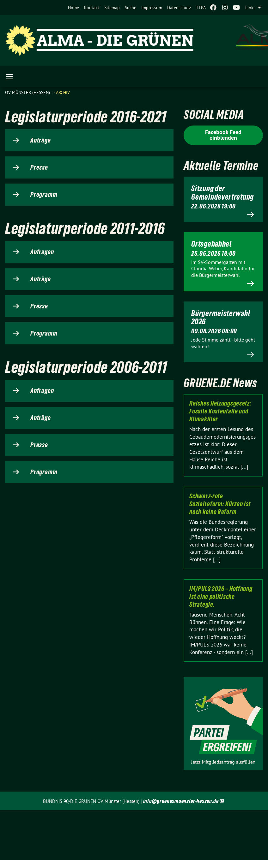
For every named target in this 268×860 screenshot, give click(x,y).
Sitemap (112, 7)
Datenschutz (179, 7)
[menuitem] (73, 7)
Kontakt (91, 7)
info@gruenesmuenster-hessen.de (181, 801)
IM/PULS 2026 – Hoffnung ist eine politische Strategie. (220, 596)
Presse (39, 167)
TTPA (201, 7)
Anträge (40, 140)
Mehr (223, 214)
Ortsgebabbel (211, 243)
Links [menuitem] (250, 7)
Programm (43, 194)
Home (73, 7)
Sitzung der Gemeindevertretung (222, 192)
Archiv (63, 92)
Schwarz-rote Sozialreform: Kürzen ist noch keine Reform (220, 504)
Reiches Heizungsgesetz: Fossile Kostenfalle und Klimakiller (220, 411)
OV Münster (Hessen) (28, 92)
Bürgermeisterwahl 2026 (220, 317)
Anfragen (42, 252)
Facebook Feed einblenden (223, 134)
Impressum (151, 7)
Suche (130, 7)
